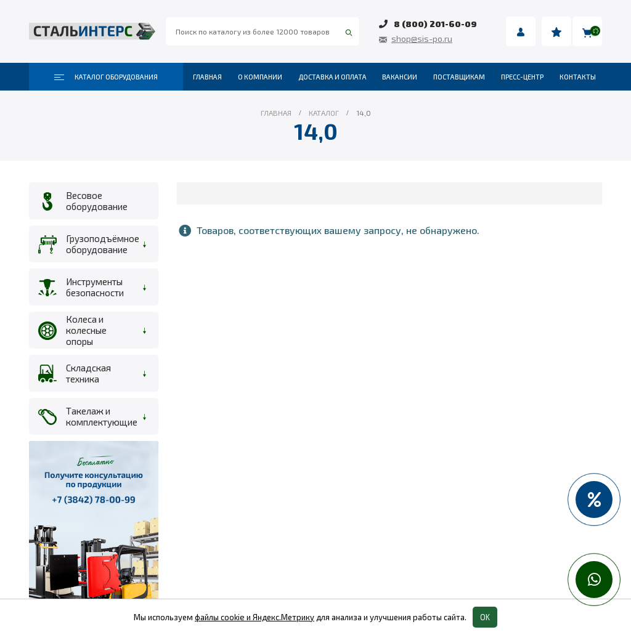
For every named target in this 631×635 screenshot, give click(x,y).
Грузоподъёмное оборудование (100, 244)
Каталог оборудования (106, 77)
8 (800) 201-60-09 (435, 23)
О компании (260, 77)
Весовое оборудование (97, 201)
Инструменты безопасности (95, 287)
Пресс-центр (522, 77)
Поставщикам (459, 77)
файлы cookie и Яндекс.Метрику (254, 617)
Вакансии (399, 77)
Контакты (578, 77)
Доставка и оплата (332, 77)
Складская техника (88, 373)
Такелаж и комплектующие (100, 416)
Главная (207, 77)
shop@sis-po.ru (421, 38)
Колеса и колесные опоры (86, 330)
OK (485, 617)
